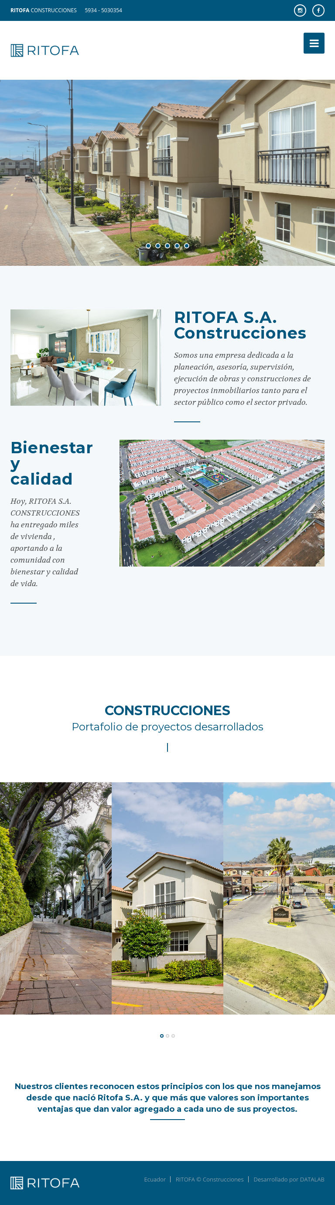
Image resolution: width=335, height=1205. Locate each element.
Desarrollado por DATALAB (289, 1179)
